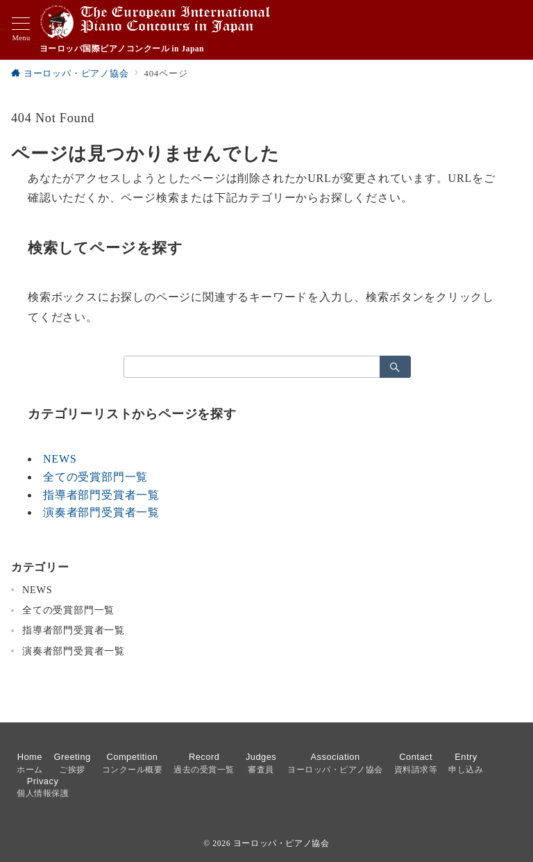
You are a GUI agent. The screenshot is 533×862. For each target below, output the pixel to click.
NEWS (60, 459)
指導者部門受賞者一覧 (101, 495)
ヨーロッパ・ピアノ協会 (281, 843)
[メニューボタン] (21, 29)
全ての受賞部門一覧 (95, 477)
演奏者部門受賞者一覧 (101, 512)
